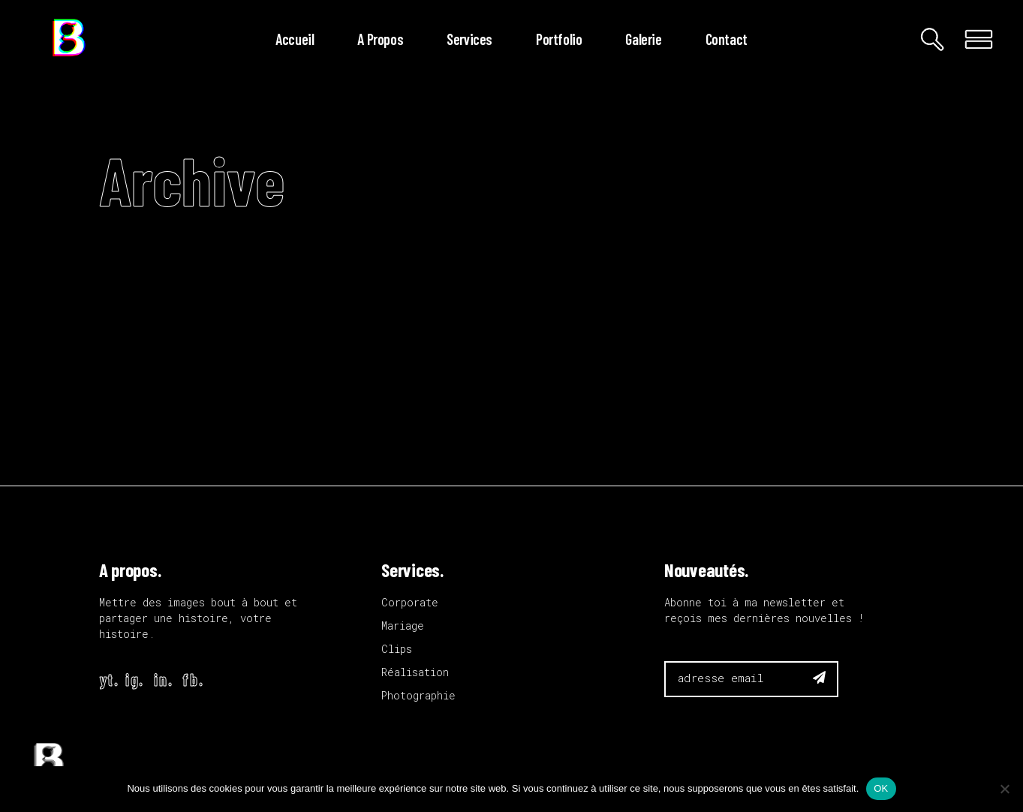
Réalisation (415, 672)
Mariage (402, 625)
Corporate (409, 602)
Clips (396, 649)
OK (881, 788)
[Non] (1004, 788)
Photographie (418, 695)
